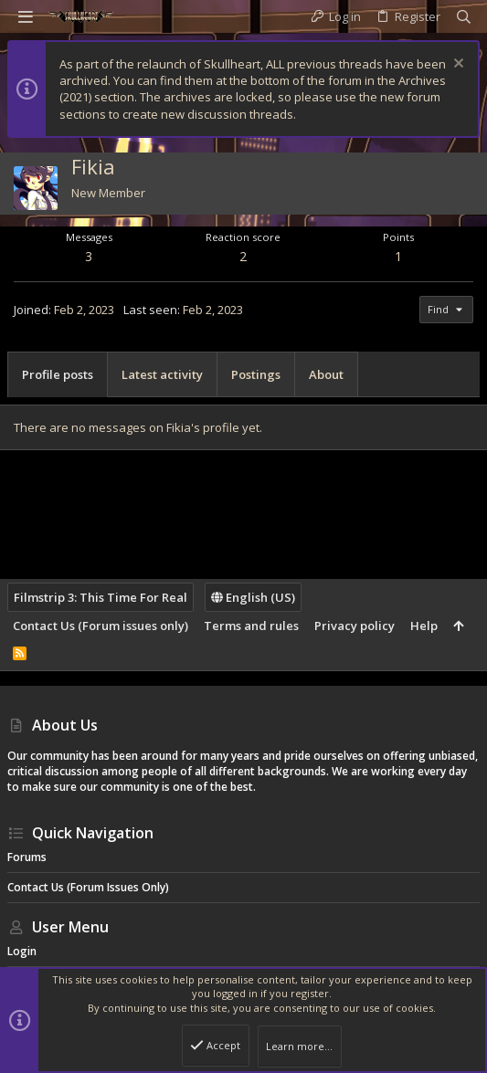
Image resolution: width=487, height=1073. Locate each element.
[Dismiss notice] (456, 65)
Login (22, 951)
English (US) (253, 597)
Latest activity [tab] (162, 374)
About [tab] (326, 374)
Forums (27, 857)
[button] (25, 16)
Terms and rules (251, 625)
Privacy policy (354, 625)
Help (424, 625)
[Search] (464, 17)
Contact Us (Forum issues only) (100, 625)
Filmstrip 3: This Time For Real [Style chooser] (100, 597)
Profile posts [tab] (57, 374)
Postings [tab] (256, 374)
